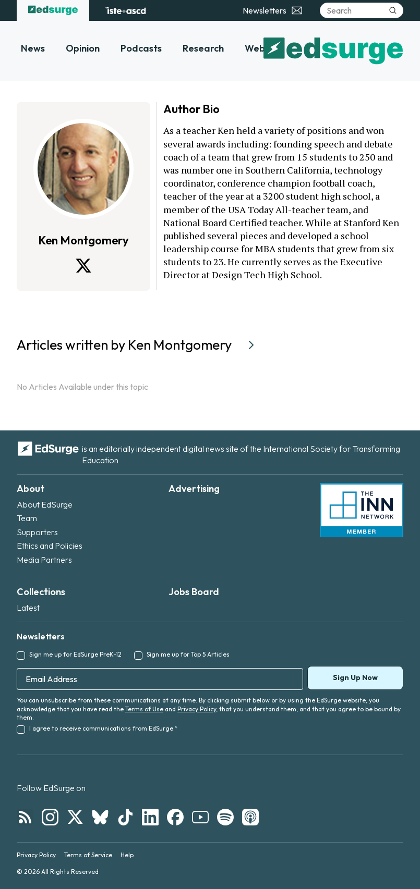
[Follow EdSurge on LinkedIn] (150, 817)
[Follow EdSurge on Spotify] (225, 817)
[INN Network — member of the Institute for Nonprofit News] (361, 510)
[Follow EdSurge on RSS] (25, 817)
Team (27, 518)
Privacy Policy (196, 709)
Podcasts (141, 48)
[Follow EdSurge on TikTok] (125, 817)
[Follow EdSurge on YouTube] (200, 817)
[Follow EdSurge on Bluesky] (100, 817)
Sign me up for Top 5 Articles (188, 654)
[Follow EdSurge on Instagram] (50, 817)
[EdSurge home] (53, 10)
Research (203, 48)
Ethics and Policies (49, 545)
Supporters (37, 532)
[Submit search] (393, 10)
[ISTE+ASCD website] (125, 10)
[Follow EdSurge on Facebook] (175, 817)
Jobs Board (194, 592)
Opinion (83, 48)
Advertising (194, 489)
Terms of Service (88, 855)
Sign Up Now (355, 677)
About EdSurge (45, 504)
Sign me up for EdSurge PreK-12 (75, 654)
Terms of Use (144, 709)
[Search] (361, 10)
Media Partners (44, 559)
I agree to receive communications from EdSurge (103, 728)
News (33, 48)
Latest (28, 607)
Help (127, 855)
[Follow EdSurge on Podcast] (250, 817)
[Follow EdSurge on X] (75, 817)
